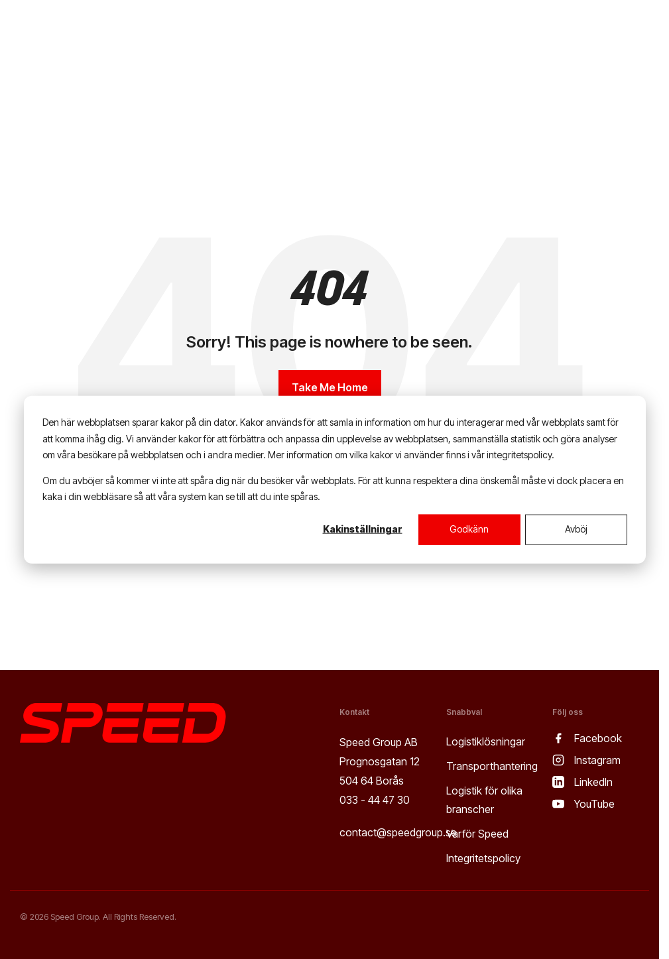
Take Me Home (330, 387)
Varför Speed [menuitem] (477, 833)
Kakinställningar (362, 529)
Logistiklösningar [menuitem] (485, 741)
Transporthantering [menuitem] (492, 766)
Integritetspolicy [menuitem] (483, 858)
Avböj (576, 529)
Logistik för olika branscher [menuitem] (485, 800)
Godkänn (469, 529)
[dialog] (335, 480)
